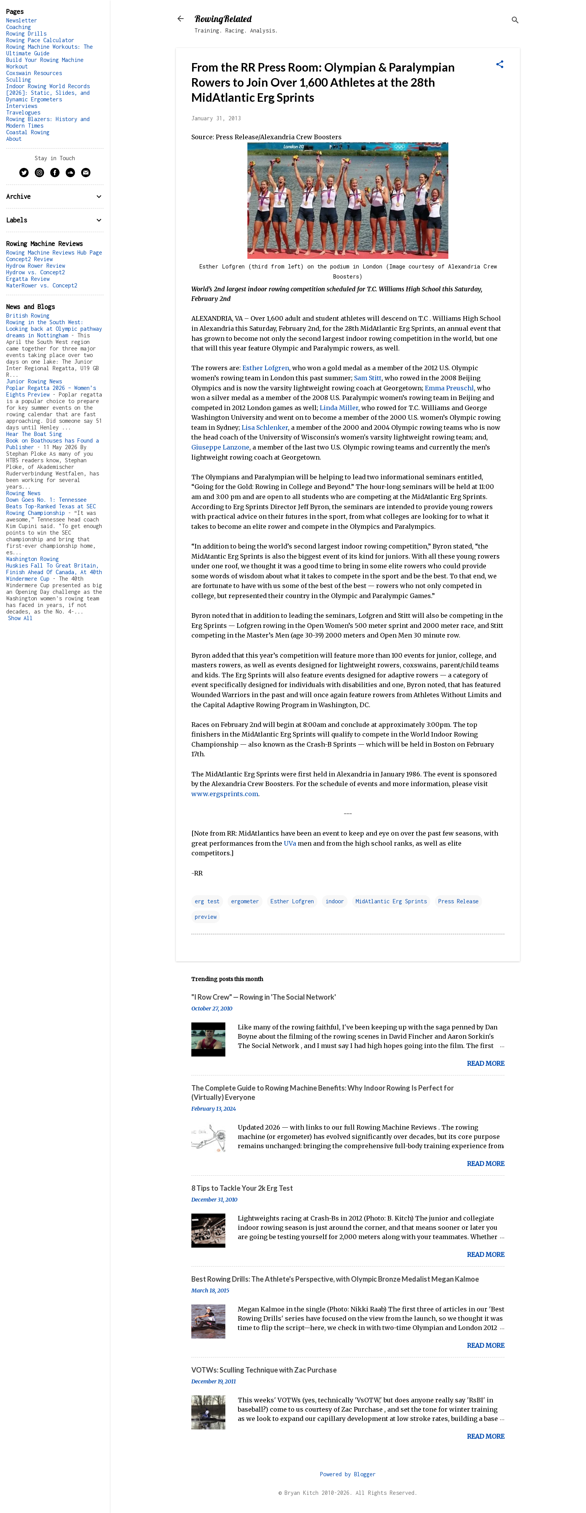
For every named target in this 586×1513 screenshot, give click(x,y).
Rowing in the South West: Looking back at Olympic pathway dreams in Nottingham (54, 329)
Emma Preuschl (449, 388)
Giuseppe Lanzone (220, 447)
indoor (334, 901)
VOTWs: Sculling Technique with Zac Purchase (264, 1370)
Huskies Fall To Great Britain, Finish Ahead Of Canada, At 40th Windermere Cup (54, 572)
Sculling (18, 79)
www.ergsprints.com (224, 794)
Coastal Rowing (27, 132)
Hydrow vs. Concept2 (35, 272)
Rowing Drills (26, 33)
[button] (499, 65)
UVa (290, 843)
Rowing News (23, 493)
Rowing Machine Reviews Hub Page (54, 252)
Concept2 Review (29, 259)
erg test (207, 901)
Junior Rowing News (34, 381)
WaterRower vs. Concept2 (41, 285)
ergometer (245, 901)
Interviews (21, 106)
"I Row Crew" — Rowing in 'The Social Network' (263, 997)
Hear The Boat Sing (34, 434)
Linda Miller (339, 408)
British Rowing (27, 315)
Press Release (458, 901)
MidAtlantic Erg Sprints (391, 901)
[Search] (515, 21)
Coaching (18, 27)
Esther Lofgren (265, 368)
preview (205, 916)
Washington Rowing (32, 559)
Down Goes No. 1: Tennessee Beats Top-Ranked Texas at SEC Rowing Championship (51, 506)
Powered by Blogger (348, 1474)
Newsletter (21, 20)
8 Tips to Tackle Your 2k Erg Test (242, 1188)
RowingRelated (222, 18)
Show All (20, 618)
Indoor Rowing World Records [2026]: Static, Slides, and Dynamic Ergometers (48, 93)
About (14, 138)
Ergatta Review (27, 278)
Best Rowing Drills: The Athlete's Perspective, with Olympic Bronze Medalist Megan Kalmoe (335, 1279)
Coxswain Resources (34, 73)
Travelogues (23, 112)
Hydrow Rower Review (35, 265)
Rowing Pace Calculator (40, 40)
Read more (485, 1063)
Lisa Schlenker (265, 427)
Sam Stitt (368, 378)
